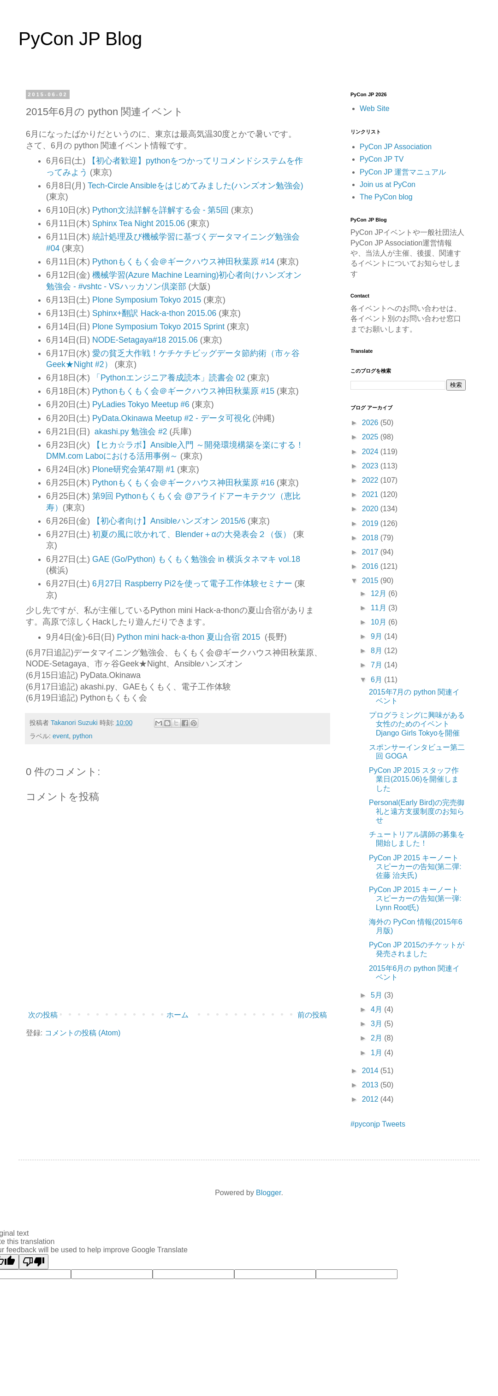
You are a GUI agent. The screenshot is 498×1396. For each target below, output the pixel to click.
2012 (371, 1099)
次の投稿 (43, 1015)
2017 (371, 552)
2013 (371, 1085)
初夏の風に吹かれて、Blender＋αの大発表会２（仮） (191, 534)
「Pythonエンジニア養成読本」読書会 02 (168, 377)
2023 (371, 466)
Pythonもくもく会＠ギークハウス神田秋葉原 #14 (183, 261)
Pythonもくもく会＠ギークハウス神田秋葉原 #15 (183, 391)
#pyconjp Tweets (377, 1124)
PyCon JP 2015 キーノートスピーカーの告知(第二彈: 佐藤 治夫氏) (415, 866)
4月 (377, 1009)
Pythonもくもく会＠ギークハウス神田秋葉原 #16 (183, 482)
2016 (371, 566)
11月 (379, 608)
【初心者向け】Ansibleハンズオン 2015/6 (168, 521)
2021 (371, 494)
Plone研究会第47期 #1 (133, 469)
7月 (377, 665)
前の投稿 (312, 1015)
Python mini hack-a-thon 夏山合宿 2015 (191, 637)
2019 (371, 523)
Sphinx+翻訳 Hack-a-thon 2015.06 (154, 313)
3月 (377, 1024)
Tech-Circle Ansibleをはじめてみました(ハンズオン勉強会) (195, 185)
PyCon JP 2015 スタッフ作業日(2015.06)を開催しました (414, 779)
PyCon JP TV (381, 159)
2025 (371, 437)
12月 (379, 593)
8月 (377, 650)
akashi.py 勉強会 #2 (131, 431)
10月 (379, 622)
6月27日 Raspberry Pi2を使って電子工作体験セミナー (192, 583)
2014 (371, 1071)
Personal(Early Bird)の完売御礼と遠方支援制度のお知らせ (416, 811)
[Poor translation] (33, 1261)
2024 (371, 452)
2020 (371, 509)
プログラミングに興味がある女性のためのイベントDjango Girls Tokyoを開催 (417, 723)
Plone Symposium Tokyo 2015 (146, 299)
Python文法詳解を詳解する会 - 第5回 (160, 210)
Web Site (375, 108)
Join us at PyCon (387, 184)
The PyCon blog (386, 197)
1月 (377, 1053)
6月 (377, 679)
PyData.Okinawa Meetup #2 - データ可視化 (171, 418)
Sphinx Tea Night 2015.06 (138, 223)
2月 (377, 1038)
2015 (371, 580)
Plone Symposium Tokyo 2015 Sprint (159, 326)
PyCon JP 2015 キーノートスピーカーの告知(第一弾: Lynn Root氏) (415, 898)
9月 (377, 636)
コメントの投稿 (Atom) (82, 1033)
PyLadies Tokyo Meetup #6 (141, 404)
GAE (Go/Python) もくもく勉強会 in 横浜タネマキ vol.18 (196, 559)
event (61, 736)
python (82, 736)
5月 (377, 995)
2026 (371, 422)
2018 (371, 538)
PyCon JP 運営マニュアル (403, 172)
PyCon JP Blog (80, 39)
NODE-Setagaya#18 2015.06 (145, 340)
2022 (371, 480)
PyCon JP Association (396, 147)
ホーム (177, 1015)
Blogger (268, 1193)
